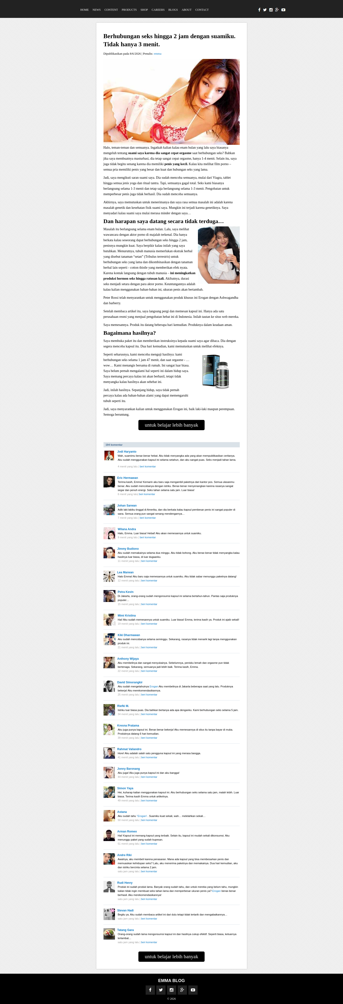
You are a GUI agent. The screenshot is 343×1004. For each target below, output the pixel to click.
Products (129, 9)
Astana (122, 812)
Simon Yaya (125, 788)
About (186, 9)
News (97, 9)
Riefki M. (123, 706)
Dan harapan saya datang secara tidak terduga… (163, 221)
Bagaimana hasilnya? (129, 333)
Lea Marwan (125, 572)
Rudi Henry (125, 882)
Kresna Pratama (128, 725)
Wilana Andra (127, 529)
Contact (202, 9)
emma (157, 53)
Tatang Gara (125, 930)
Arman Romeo (127, 831)
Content (111, 9)
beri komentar (148, 466)
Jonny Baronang (128, 768)
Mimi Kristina (127, 615)
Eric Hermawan (127, 478)
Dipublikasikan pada (116, 53)
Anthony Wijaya (128, 658)
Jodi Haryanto (126, 451)
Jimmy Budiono (128, 548)
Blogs (173, 9)
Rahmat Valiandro (129, 749)
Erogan (154, 686)
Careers (158, 9)
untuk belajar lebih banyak (171, 425)
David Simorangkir (130, 682)
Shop (144, 9)
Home (84, 9)
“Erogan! (142, 816)
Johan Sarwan (127, 505)
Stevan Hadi (125, 910)
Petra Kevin (126, 592)
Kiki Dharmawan (129, 635)
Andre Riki (124, 855)
